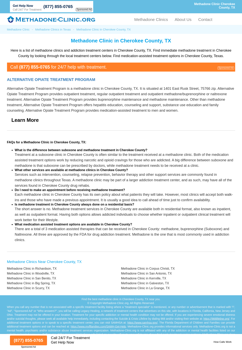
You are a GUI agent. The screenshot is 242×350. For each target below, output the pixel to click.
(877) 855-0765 (58, 6)
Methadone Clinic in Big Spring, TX (31, 283)
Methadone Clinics (151, 19)
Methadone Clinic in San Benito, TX (31, 278)
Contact (205, 19)
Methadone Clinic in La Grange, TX (145, 288)
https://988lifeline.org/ (217, 318)
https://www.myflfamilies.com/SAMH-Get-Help (98, 326)
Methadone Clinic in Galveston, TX (145, 283)
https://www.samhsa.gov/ (142, 322)
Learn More (25, 120)
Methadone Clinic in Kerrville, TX (143, 278)
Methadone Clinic (18, 29)
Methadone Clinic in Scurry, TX (28, 288)
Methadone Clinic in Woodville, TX (30, 273)
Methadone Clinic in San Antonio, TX (146, 273)
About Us (183, 19)
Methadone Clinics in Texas (53, 29)
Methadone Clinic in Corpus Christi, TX (148, 268)
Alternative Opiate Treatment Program (51, 79)
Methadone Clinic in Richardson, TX (32, 268)
